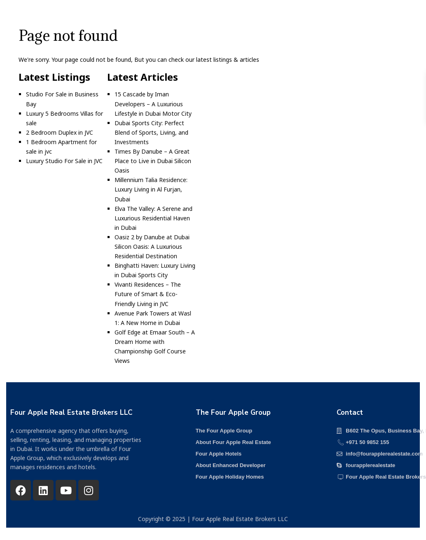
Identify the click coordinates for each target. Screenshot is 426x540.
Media (293, 18)
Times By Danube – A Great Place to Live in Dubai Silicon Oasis (153, 160)
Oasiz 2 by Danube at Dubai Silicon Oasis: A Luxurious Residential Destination (152, 246)
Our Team (256, 18)
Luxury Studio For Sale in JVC (64, 161)
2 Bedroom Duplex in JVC (59, 132)
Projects (120, 18)
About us (160, 18)
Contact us (334, 18)
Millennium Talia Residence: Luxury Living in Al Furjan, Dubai (151, 189)
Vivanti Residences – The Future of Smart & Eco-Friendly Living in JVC (148, 294)
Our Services (207, 18)
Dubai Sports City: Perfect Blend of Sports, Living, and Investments (151, 132)
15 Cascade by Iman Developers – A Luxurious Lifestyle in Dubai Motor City (153, 103)
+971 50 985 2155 (386, 19)
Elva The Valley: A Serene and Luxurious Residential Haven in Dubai (153, 218)
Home (84, 18)
